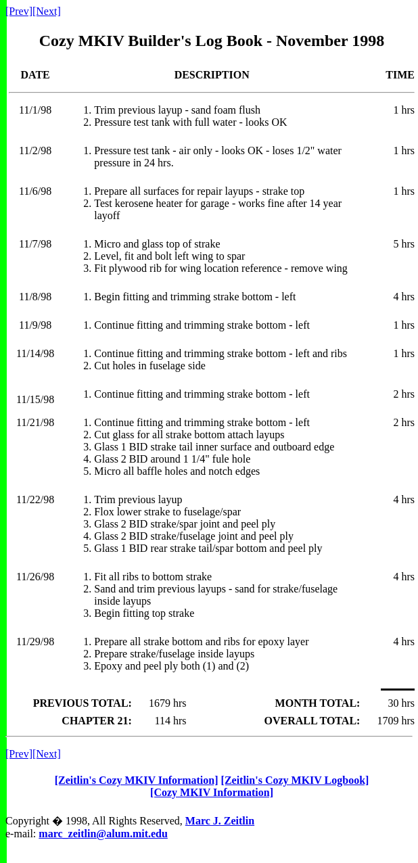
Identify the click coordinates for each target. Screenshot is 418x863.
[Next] (46, 11)
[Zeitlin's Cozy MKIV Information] (136, 780)
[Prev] (18, 11)
